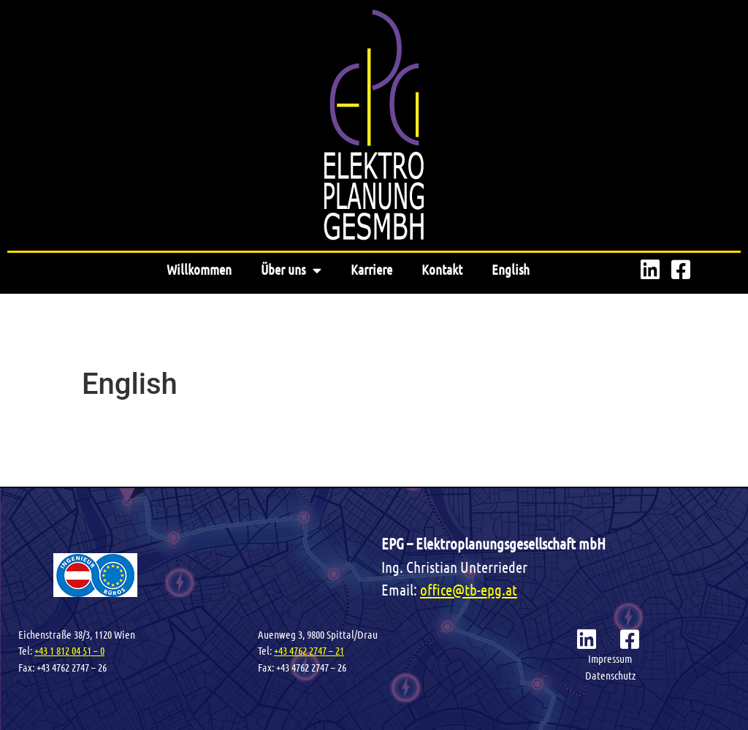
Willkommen (199, 269)
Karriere (371, 269)
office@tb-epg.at (468, 589)
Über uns (291, 270)
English (511, 269)
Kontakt (441, 269)
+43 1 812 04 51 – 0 (69, 650)
